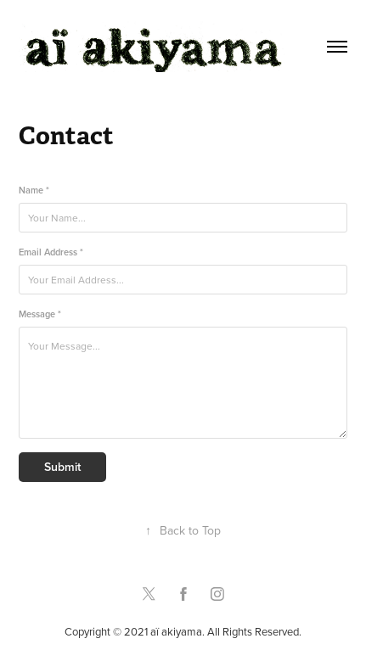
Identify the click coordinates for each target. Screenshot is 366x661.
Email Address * (51, 252)
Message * (40, 314)
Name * (34, 190)
